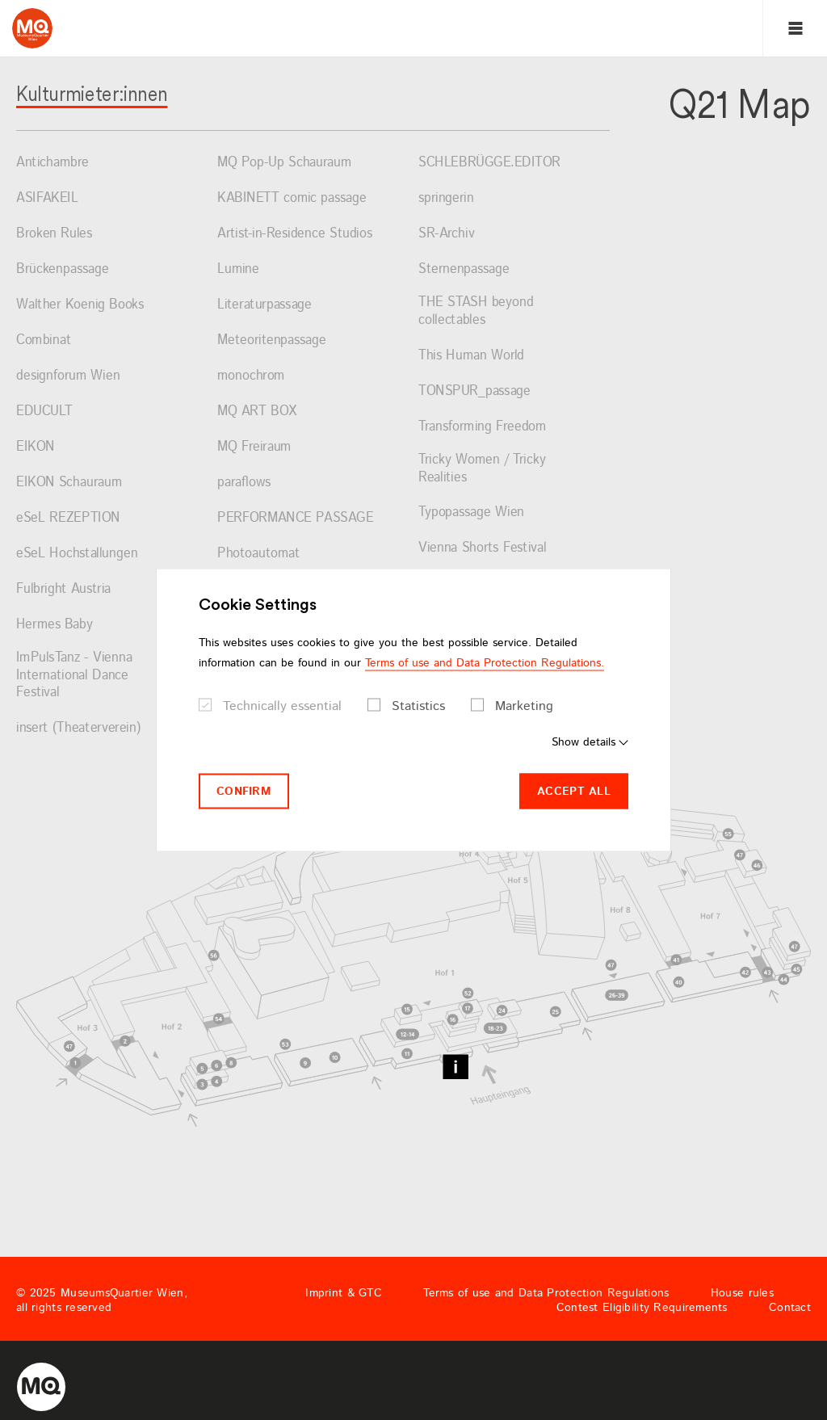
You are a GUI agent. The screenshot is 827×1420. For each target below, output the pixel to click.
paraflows (244, 483)
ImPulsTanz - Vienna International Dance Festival (74, 675)
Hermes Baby (54, 625)
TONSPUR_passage (474, 392)
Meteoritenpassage (271, 341)
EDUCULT (44, 412)
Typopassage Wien (471, 513)
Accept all (574, 791)
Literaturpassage (264, 305)
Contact (790, 1307)
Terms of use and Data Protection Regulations (546, 1293)
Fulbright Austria (63, 590)
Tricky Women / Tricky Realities (482, 469)
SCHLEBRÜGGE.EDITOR (489, 163)
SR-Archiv (446, 234)
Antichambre (52, 163)
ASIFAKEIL (47, 199)
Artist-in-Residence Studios (294, 234)
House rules (742, 1293)
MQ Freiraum (254, 447)
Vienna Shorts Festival (482, 548)
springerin (446, 199)
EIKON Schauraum (69, 483)
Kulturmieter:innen (91, 93)
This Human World (471, 356)
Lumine (238, 270)
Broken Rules (54, 234)
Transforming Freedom (482, 427)
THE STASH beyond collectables (476, 311)
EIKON (35, 447)
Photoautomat (258, 554)
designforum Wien (68, 376)
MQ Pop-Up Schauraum (284, 163)
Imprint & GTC (343, 1293)
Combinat (43, 341)
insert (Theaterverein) (78, 728)
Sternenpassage (464, 270)
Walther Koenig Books (80, 305)
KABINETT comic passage (292, 199)
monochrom (251, 376)
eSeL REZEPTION (68, 518)
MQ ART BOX (257, 412)
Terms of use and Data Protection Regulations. (484, 662)
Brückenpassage (62, 270)
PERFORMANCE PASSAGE (295, 518)
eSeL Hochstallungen (76, 554)
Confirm (243, 791)
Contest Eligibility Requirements (642, 1307)
